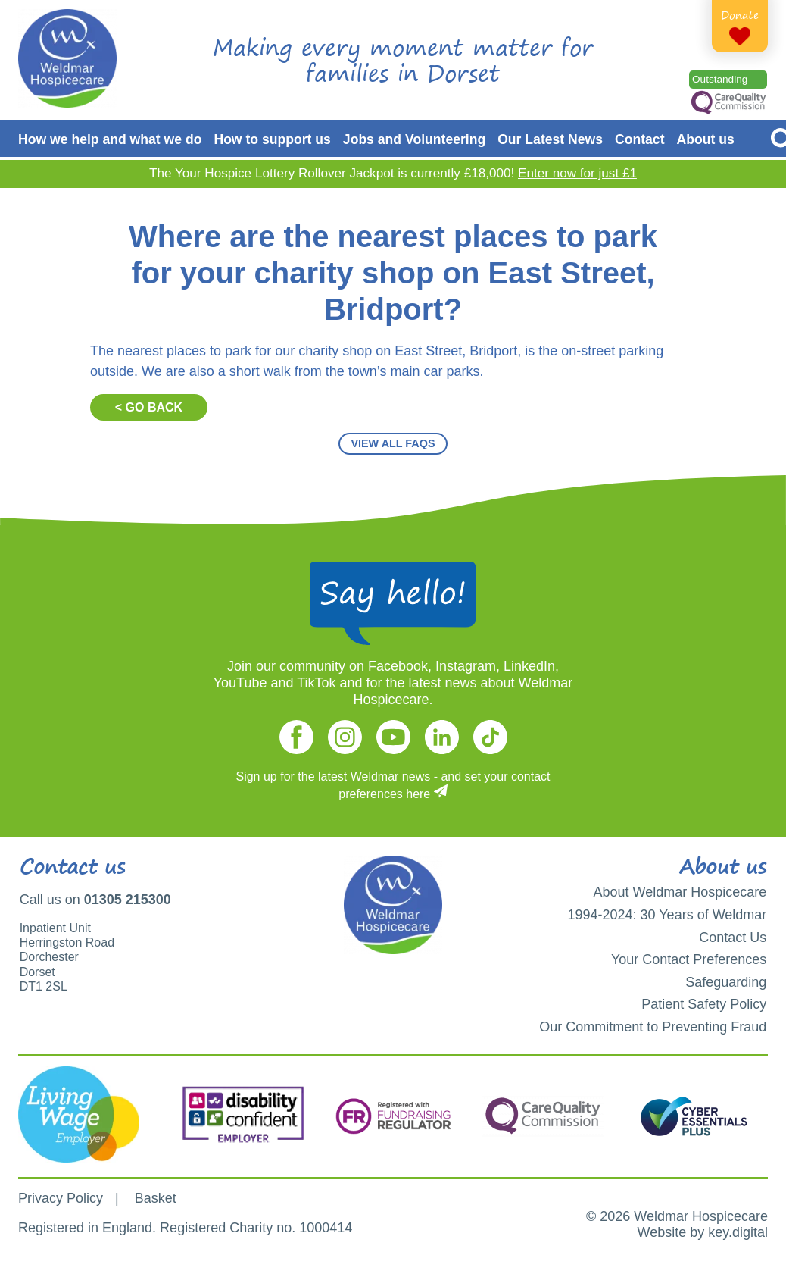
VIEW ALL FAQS (393, 443)
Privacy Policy (60, 1198)
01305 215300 (127, 899)
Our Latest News (550, 139)
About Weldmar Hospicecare (680, 892)
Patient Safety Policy (703, 1004)
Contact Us (732, 937)
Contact (640, 139)
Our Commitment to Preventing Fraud (652, 1027)
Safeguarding (725, 982)
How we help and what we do (109, 139)
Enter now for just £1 (577, 173)
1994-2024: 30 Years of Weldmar (666, 914)
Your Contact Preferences (688, 959)
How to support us (272, 139)
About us (706, 139)
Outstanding (719, 79)
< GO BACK (148, 407)
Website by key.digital (703, 1232)
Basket (155, 1198)
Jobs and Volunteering (414, 139)
